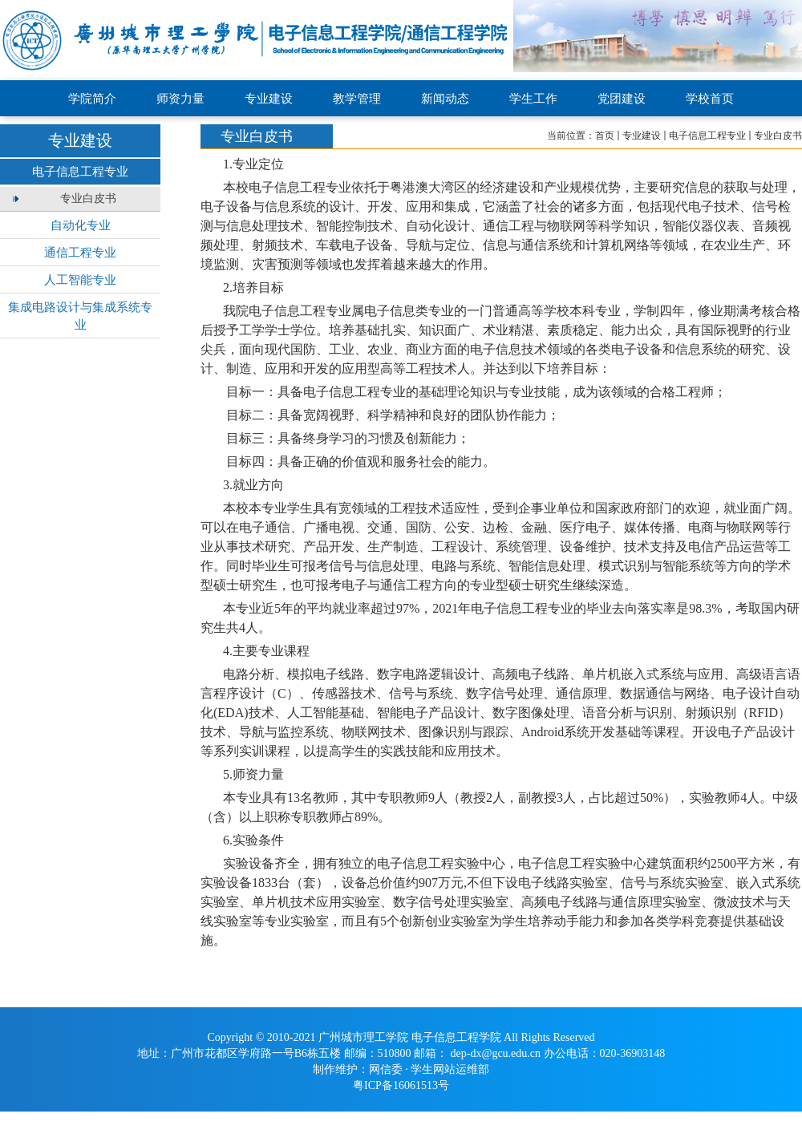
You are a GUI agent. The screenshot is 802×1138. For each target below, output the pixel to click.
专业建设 (641, 135)
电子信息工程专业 (707, 135)
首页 (604, 135)
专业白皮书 (778, 135)
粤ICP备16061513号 (401, 1085)
